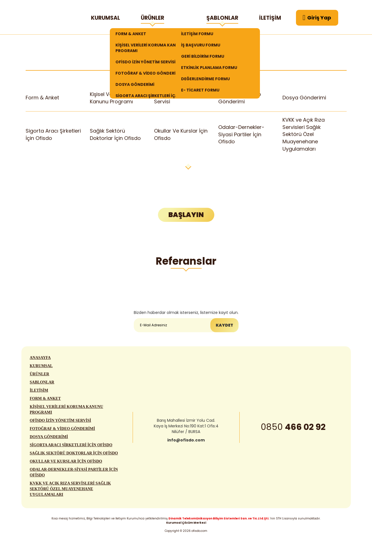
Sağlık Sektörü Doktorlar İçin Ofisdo (115, 134)
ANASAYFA (40, 360)
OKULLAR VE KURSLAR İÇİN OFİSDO (66, 463)
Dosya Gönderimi (304, 97)
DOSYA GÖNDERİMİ (134, 84)
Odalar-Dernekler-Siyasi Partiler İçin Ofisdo (241, 134)
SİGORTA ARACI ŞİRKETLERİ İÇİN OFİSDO (71, 447)
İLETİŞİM (270, 18)
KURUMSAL (105, 18)
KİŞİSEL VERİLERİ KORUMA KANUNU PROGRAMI (149, 47)
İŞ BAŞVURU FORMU (200, 45)
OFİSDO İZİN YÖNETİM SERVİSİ (145, 62)
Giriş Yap (317, 17)
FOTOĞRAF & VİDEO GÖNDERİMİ (147, 73)
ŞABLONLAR (222, 19)
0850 (293, 429)
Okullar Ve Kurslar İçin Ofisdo (180, 134)
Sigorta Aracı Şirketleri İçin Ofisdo (53, 134)
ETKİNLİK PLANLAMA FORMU (209, 67)
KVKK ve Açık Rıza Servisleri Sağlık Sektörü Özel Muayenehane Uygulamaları (304, 134)
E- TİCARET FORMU (200, 90)
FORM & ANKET (130, 34)
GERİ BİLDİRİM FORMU (202, 56)
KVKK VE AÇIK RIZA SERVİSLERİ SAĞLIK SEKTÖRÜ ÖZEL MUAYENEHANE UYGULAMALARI (70, 491)
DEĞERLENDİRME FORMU (205, 79)
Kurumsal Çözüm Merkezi (186, 523)
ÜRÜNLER (152, 19)
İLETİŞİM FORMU (197, 34)
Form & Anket (42, 97)
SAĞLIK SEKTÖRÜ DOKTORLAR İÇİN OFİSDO (74, 455)
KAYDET (224, 325)
